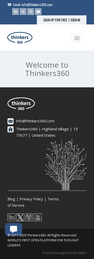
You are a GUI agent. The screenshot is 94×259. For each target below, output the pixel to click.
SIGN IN (75, 19)
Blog (11, 198)
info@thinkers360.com (37, 4)
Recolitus (79, 252)
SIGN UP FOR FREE (55, 19)
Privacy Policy (31, 198)
